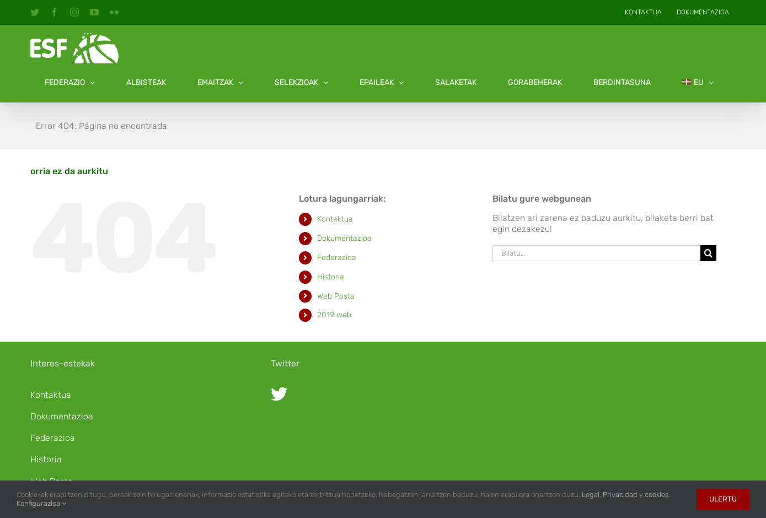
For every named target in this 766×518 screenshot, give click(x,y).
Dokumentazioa (344, 238)
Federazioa (336, 257)
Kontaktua (335, 219)
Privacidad (620, 494)
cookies (656, 494)
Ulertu (723, 499)
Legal (590, 494)
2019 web (334, 315)
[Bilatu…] (596, 253)
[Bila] (708, 253)
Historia (330, 277)
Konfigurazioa (41, 503)
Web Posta (336, 296)
